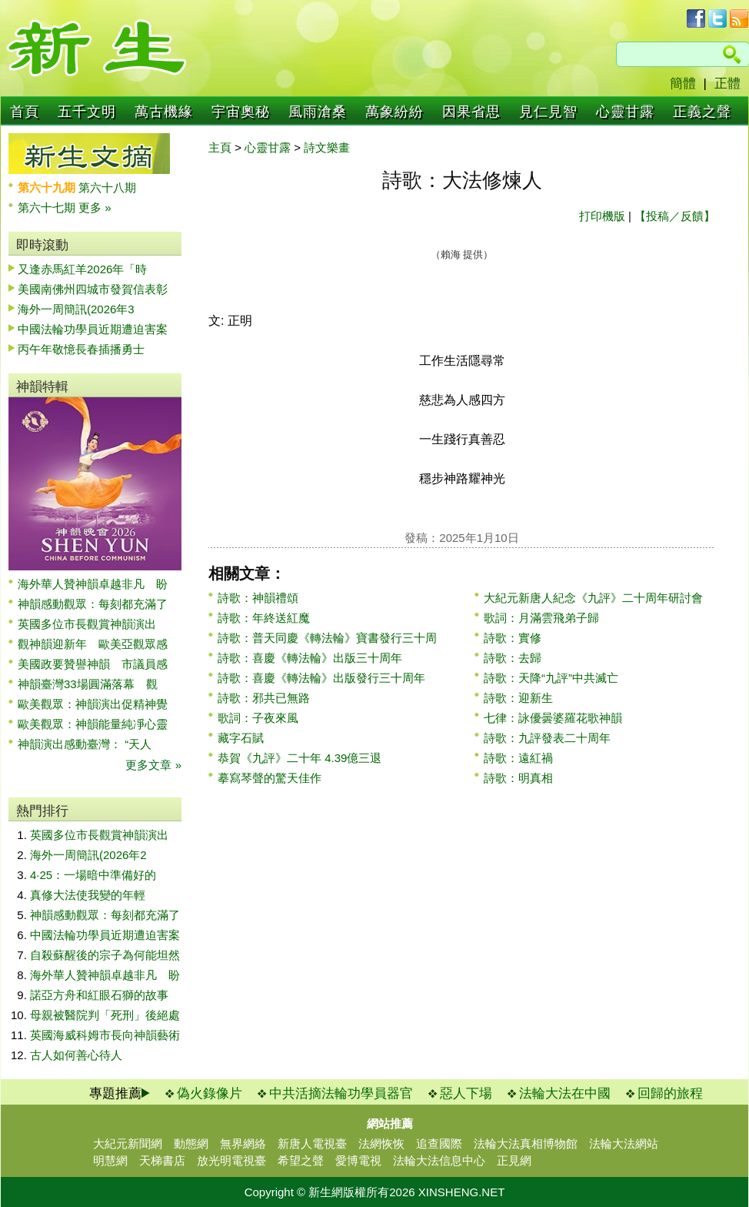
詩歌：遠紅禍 (518, 757)
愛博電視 (358, 1160)
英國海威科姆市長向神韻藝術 (105, 1034)
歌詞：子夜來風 (258, 717)
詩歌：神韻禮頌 (258, 597)
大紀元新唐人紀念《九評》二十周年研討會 (593, 597)
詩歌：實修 (512, 637)
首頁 (24, 111)
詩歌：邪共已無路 (264, 697)
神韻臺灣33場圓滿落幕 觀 (88, 683)
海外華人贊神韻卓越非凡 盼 (93, 583)
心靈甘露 (625, 111)
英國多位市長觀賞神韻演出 (93, 623)
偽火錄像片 (209, 1093)
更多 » (95, 207)
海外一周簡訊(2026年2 (88, 854)
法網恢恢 (381, 1143)
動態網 (191, 1143)
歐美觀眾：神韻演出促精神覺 (93, 703)
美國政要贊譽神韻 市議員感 (93, 663)
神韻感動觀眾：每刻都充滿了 (93, 603)
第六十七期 (48, 207)
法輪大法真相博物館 (526, 1143)
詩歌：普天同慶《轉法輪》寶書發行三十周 (327, 637)
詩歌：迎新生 (518, 697)
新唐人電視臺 (312, 1143)
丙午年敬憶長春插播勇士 (81, 349)
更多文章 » (153, 764)
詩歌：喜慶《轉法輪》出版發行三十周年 (321, 677)
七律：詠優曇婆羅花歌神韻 (553, 717)
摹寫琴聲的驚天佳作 (269, 777)
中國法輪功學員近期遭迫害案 (93, 329)
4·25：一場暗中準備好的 (93, 874)
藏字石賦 (241, 737)
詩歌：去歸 (512, 657)
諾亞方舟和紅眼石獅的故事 (99, 994)
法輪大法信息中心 (439, 1160)
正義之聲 (702, 111)
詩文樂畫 (327, 147)
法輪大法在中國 (565, 1093)
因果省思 (471, 111)
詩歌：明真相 (518, 777)
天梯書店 (162, 1160)
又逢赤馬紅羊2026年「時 (82, 269)
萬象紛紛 (394, 111)
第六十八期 (107, 187)
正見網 (514, 1160)
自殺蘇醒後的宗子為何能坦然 (105, 954)
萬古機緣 (164, 111)
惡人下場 (466, 1093)
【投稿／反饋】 (674, 215)
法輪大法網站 (623, 1143)
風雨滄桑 (317, 111)
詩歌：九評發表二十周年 (547, 737)
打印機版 (602, 215)
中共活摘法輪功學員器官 (341, 1093)
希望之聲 (301, 1160)
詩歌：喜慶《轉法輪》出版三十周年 (310, 657)
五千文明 (87, 111)
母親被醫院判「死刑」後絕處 (105, 1014)
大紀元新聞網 (127, 1143)
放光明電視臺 (231, 1160)
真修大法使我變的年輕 (87, 894)
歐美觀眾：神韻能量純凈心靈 (93, 724)
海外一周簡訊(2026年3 (76, 309)
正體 (727, 83)
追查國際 (439, 1143)
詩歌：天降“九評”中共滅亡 (551, 677)
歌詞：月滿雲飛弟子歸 (541, 617)
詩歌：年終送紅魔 (264, 617)
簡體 (683, 83)
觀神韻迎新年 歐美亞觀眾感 (93, 643)
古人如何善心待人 (76, 1055)
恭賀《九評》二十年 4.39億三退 (299, 757)
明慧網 (110, 1160)
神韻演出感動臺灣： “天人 (84, 744)
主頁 (219, 147)
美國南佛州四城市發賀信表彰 (93, 289)
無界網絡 (243, 1143)
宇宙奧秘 (240, 111)
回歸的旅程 (670, 1093)
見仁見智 (548, 111)
